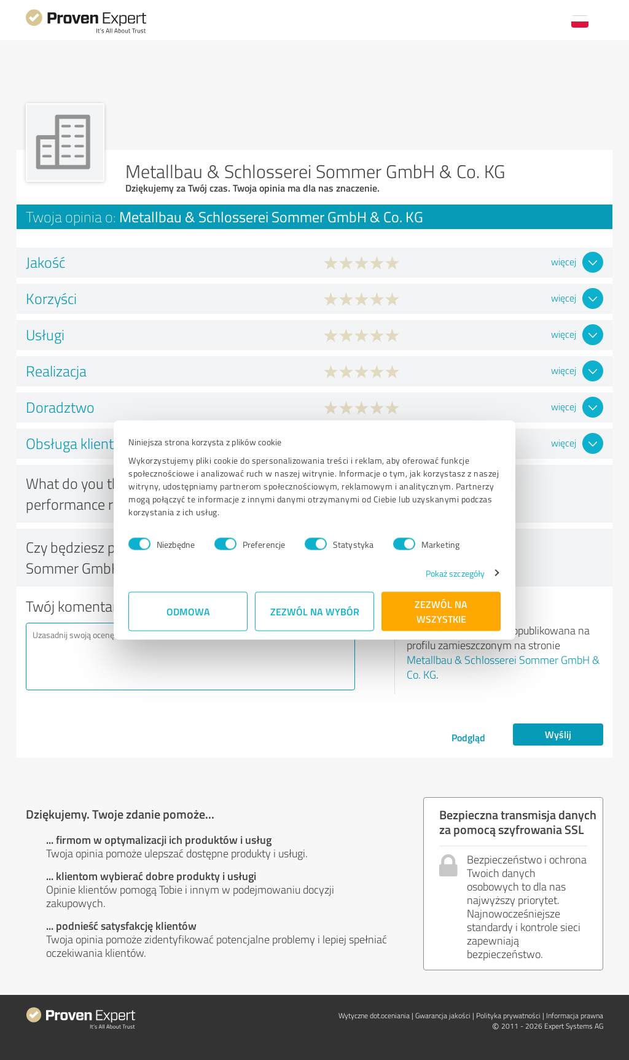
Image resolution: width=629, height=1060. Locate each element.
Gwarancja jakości (443, 1015)
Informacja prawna (574, 1015)
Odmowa (188, 611)
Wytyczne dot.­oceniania (374, 1015)
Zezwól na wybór (314, 611)
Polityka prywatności (508, 1015)
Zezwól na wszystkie (441, 610)
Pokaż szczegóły (455, 573)
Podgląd (468, 737)
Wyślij (558, 734)
